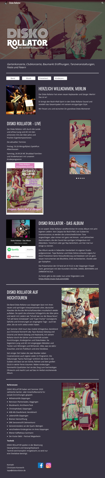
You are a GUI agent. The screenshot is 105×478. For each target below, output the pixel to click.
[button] (102, 2)
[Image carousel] (80, 167)
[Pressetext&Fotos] (44, 78)
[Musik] (28, 78)
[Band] (12, 78)
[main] (52, 66)
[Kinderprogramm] (60, 78)
